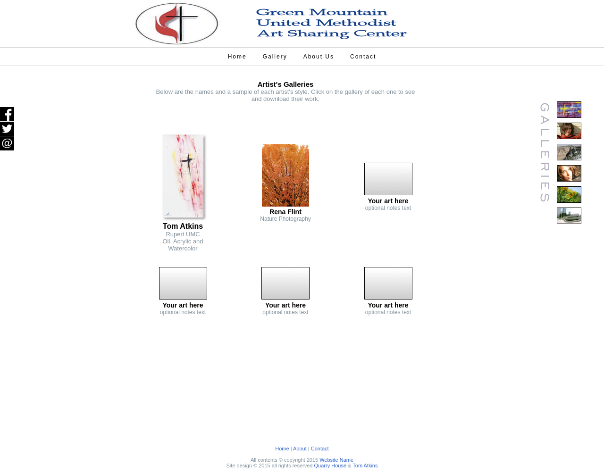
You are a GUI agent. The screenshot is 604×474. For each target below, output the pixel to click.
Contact (363, 56)
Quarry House (330, 465)
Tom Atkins (365, 465)
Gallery (275, 56)
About (300, 448)
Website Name (336, 460)
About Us (318, 56)
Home (237, 56)
